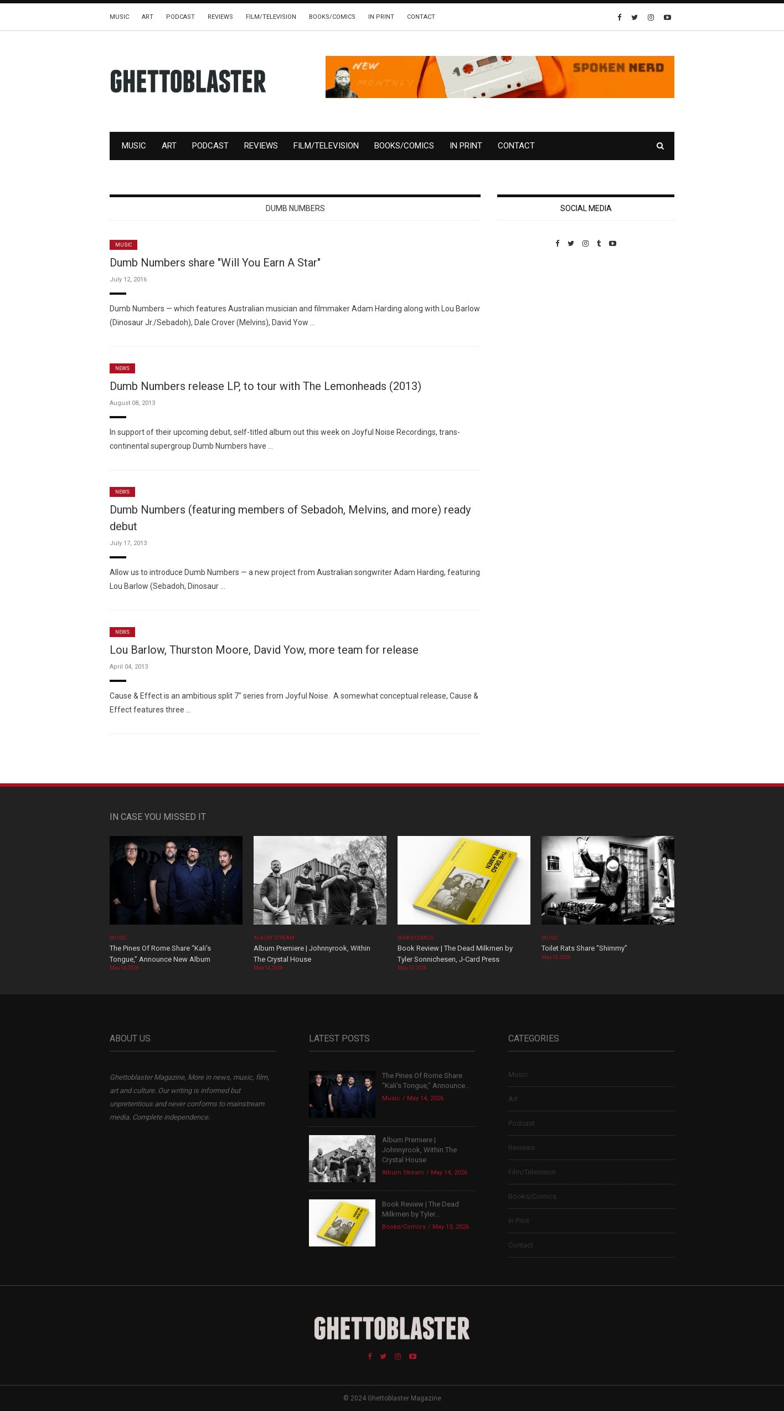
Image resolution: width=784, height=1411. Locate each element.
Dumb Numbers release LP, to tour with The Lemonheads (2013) (265, 386)
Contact (421, 16)
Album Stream (274, 938)
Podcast (180, 16)
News (122, 368)
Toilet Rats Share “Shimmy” (584, 948)
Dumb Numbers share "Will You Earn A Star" (215, 262)
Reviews (220, 16)
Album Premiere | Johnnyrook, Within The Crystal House (419, 1150)
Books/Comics (332, 16)
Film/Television (271, 16)
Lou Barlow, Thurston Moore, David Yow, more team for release (264, 649)
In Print (381, 16)
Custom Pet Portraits (529, 324)
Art (147, 16)
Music (119, 16)
